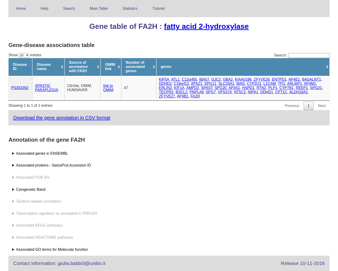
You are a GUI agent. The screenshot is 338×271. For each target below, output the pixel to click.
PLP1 (272, 88)
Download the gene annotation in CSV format (61, 117)
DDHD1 (266, 92)
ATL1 (175, 79)
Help (44, 8)
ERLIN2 (165, 88)
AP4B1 (182, 96)
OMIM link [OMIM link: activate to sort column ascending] (110, 67)
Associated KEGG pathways (39, 225)
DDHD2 (165, 84)
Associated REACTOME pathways (44, 237)
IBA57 (204, 79)
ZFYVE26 (262, 79)
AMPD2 (192, 88)
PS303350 (19, 88)
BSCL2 (181, 92)
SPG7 (211, 92)
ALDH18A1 (298, 92)
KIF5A (164, 79)
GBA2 (228, 79)
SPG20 (221, 88)
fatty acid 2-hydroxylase (206, 26)
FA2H (195, 96)
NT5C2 (240, 92)
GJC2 (216, 79)
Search (69, 8)
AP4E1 (294, 79)
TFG (281, 84)
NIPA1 (253, 92)
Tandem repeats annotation (38, 201)
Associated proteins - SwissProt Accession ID (53, 165)
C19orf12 (181, 84)
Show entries (24, 55)
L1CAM (269, 84)
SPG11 (210, 84)
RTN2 (261, 88)
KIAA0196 (243, 79)
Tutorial (158, 8)
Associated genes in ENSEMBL (42, 153)
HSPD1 (248, 88)
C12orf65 (189, 79)
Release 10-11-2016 (303, 263)
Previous (292, 106)
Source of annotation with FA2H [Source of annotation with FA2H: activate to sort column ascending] (78, 66)
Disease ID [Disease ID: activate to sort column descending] (20, 67)
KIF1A (179, 88)
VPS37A (225, 92)
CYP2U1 (254, 84)
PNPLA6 (197, 92)
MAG (240, 84)
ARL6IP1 (294, 84)
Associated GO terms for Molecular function (52, 249)
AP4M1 (310, 84)
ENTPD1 (279, 79)
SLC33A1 (226, 84)
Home (21, 8)
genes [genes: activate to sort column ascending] (166, 67)
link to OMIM (108, 88)
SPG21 (316, 88)
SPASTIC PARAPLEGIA (46, 88)
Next (322, 106)
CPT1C (281, 92)
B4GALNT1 (311, 79)
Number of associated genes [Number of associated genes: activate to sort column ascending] (135, 66)
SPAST (207, 88)
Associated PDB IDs (32, 177)
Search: (302, 55)
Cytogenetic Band (30, 189)
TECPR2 (166, 92)
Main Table (99, 8)
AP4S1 (234, 88)
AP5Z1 (196, 84)
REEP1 (302, 88)
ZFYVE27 (167, 96)
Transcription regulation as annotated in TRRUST (56, 213)
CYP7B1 (286, 88)
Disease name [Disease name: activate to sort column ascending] (44, 67)
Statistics (130, 8)
